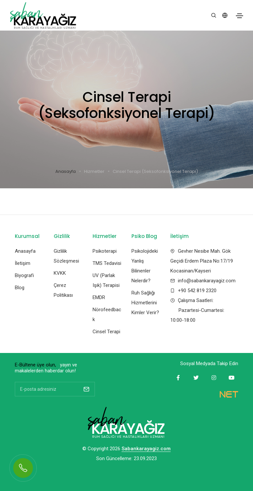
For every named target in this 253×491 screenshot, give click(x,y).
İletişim (22, 263)
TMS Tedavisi (107, 263)
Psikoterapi (105, 251)
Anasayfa (65, 171)
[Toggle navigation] (239, 15)
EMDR (99, 297)
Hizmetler (94, 171)
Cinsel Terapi (106, 332)
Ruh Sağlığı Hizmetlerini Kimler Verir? (145, 303)
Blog (19, 288)
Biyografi (24, 275)
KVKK (60, 273)
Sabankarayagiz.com (146, 449)
